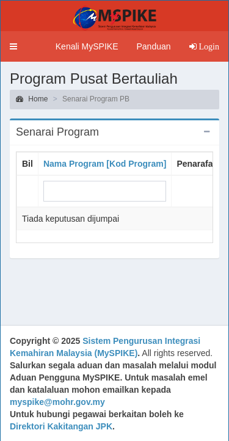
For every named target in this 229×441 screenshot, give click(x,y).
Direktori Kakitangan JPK (61, 426)
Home (32, 99)
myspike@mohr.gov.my (57, 402)
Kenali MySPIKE (87, 46)
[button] (13, 46)
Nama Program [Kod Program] (104, 164)
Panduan (153, 46)
